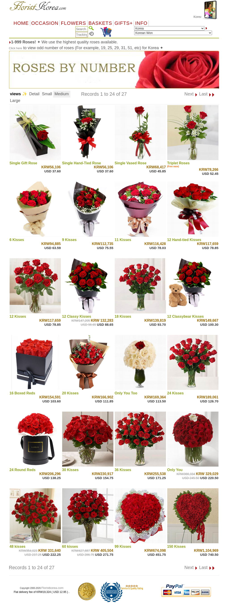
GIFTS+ (123, 23)
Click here (15, 48)
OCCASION (45, 23)
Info (141, 23)
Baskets (100, 23)
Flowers (73, 23)
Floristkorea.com (52, 588)
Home (21, 23)
